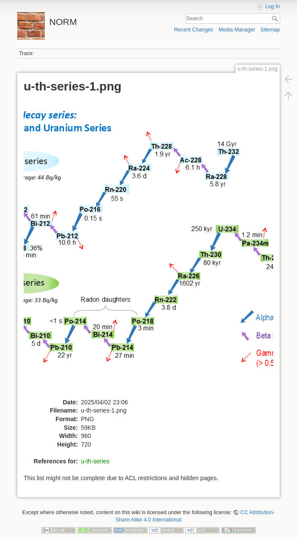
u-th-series (95, 461)
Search (276, 19)
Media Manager (237, 30)
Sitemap (270, 30)
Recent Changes (193, 30)
